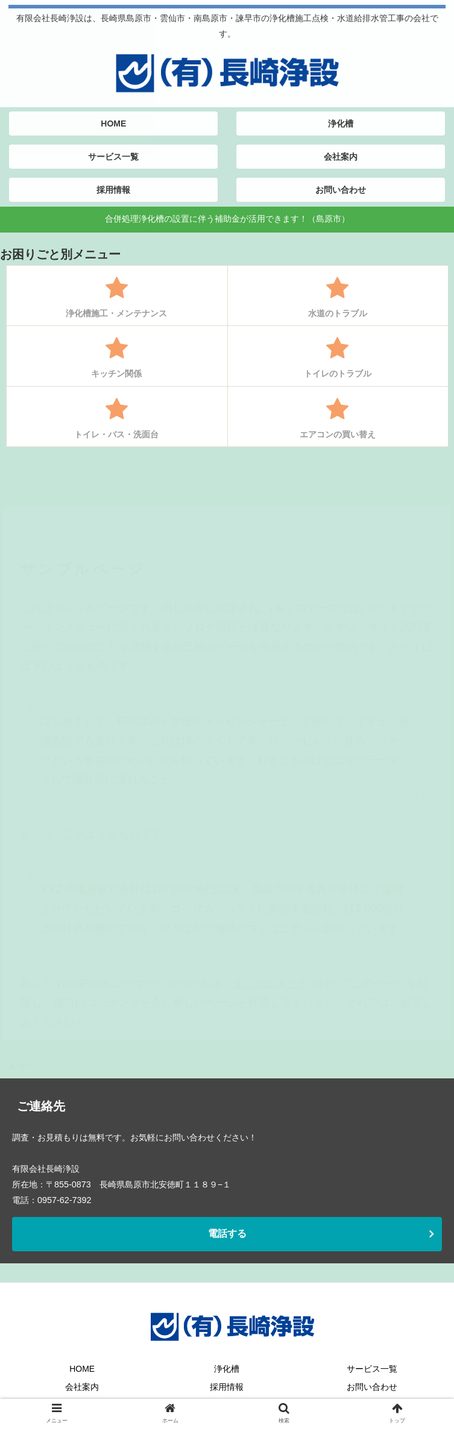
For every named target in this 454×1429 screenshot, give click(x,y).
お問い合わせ (372, 1387)
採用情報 (227, 1387)
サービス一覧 (372, 1369)
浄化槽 (226, 1369)
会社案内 (82, 1387)
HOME (82, 1369)
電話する (227, 1233)
